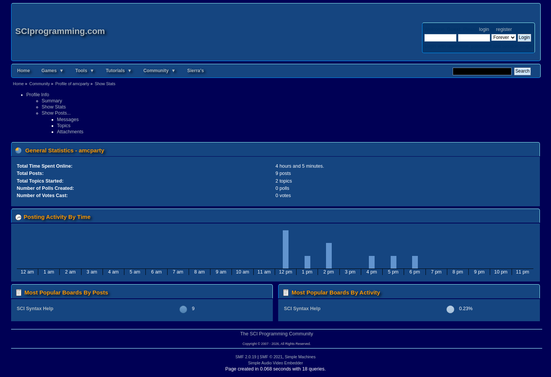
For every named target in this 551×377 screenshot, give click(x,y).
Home (23, 70)
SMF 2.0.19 (245, 356)
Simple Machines (300, 356)
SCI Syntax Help (35, 308)
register (504, 29)
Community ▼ (159, 70)
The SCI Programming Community (276, 334)
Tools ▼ (85, 70)
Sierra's (195, 70)
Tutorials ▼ (119, 70)
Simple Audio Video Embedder (275, 363)
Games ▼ (52, 70)
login (484, 29)
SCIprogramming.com (60, 31)
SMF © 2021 (271, 356)
